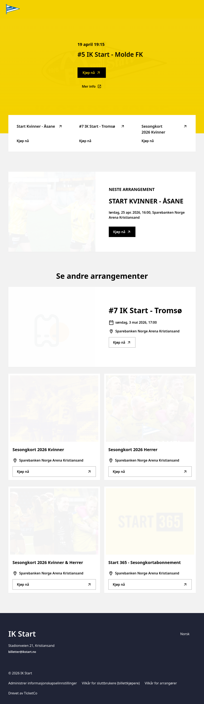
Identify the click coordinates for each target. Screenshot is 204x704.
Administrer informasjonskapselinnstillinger (42, 683)
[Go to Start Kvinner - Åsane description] (51, 212)
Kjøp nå (91, 72)
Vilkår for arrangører (161, 683)
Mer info (94, 87)
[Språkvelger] (187, 634)
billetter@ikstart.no (22, 652)
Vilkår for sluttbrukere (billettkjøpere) (111, 683)
